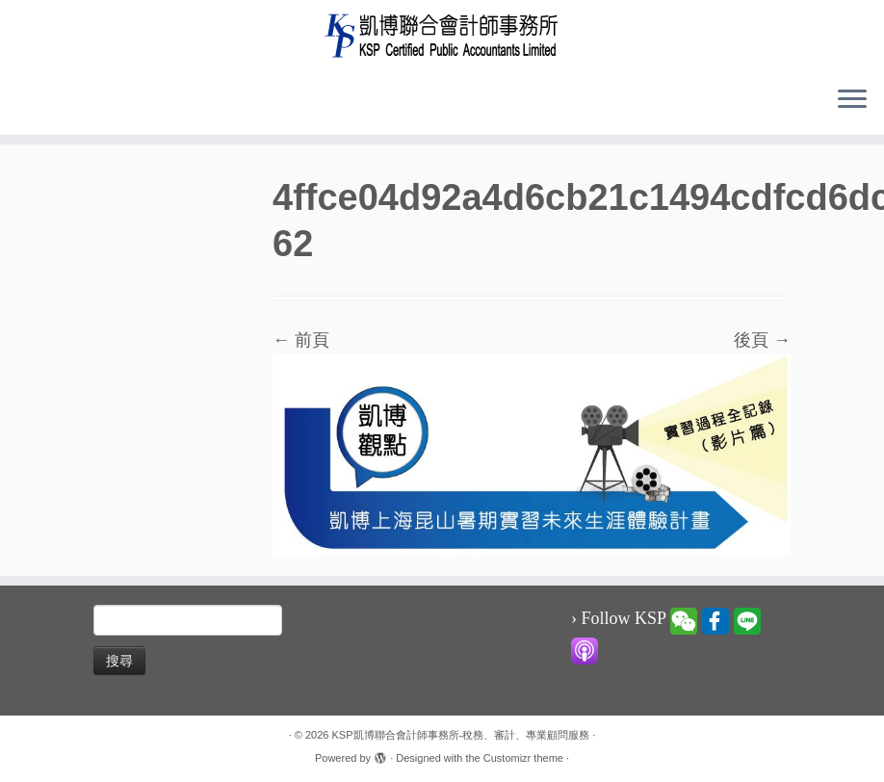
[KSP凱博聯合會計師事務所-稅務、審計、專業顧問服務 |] (442, 35)
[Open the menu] (852, 100)
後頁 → (762, 340)
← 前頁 (301, 340)
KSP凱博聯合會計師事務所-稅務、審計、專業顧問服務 (461, 735)
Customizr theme (523, 758)
